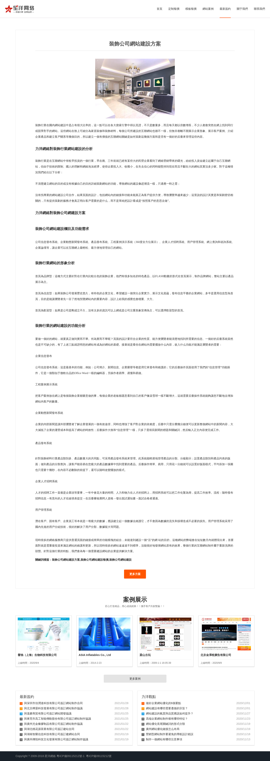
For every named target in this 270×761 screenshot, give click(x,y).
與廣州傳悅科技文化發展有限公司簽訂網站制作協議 (54, 739)
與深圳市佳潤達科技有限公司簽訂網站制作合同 (51, 703)
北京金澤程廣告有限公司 (216, 655)
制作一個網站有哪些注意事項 (162, 739)
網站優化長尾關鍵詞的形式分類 (163, 723)
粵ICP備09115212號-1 (70, 756)
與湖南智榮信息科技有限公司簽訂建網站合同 (50, 734)
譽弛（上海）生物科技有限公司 (37, 655)
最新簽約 (225, 8)
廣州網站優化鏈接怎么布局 (160, 729)
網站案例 (208, 8)
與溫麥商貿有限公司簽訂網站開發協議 (45, 713)
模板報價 (191, 8)
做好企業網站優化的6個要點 (161, 703)
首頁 (159, 8)
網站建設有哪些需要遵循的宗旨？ (165, 708)
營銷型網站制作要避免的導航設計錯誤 (167, 734)
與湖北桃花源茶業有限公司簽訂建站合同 (47, 729)
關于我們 (242, 8)
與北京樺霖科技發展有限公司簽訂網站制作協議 (51, 708)
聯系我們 (259, 8)
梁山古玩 (145, 655)
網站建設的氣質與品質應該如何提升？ (167, 713)
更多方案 (135, 574)
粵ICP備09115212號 (99, 756)
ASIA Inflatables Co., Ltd (95, 655)
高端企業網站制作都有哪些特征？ (165, 718)
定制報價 (173, 8)
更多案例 (135, 678)
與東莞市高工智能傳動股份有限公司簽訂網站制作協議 (55, 718)
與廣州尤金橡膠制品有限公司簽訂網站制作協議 (51, 723)
